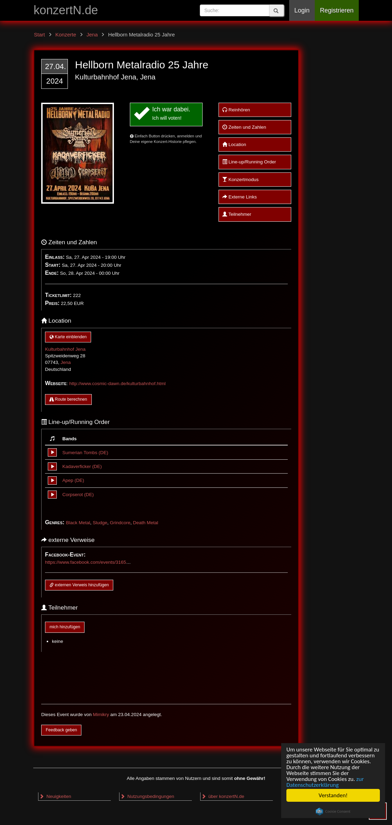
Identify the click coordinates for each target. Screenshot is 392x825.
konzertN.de (66, 10)
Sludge (100, 522)
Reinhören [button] (236, 109)
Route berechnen (68, 399)
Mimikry (101, 714)
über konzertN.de (222, 796)
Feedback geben (61, 730)
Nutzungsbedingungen (147, 796)
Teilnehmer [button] (236, 214)
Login (302, 10)
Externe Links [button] (239, 196)
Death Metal (145, 522)
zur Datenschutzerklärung (325, 782)
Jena (66, 362)
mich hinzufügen (65, 626)
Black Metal (78, 522)
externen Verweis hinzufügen (79, 584)
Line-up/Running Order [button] (249, 161)
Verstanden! (333, 795)
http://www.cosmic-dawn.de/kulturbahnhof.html (117, 383)
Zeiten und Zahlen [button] (244, 127)
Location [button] (234, 144)
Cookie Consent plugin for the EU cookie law (333, 811)
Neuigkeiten (55, 796)
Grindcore (120, 522)
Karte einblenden (68, 336)
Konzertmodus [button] (240, 179)
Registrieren (337, 10)
